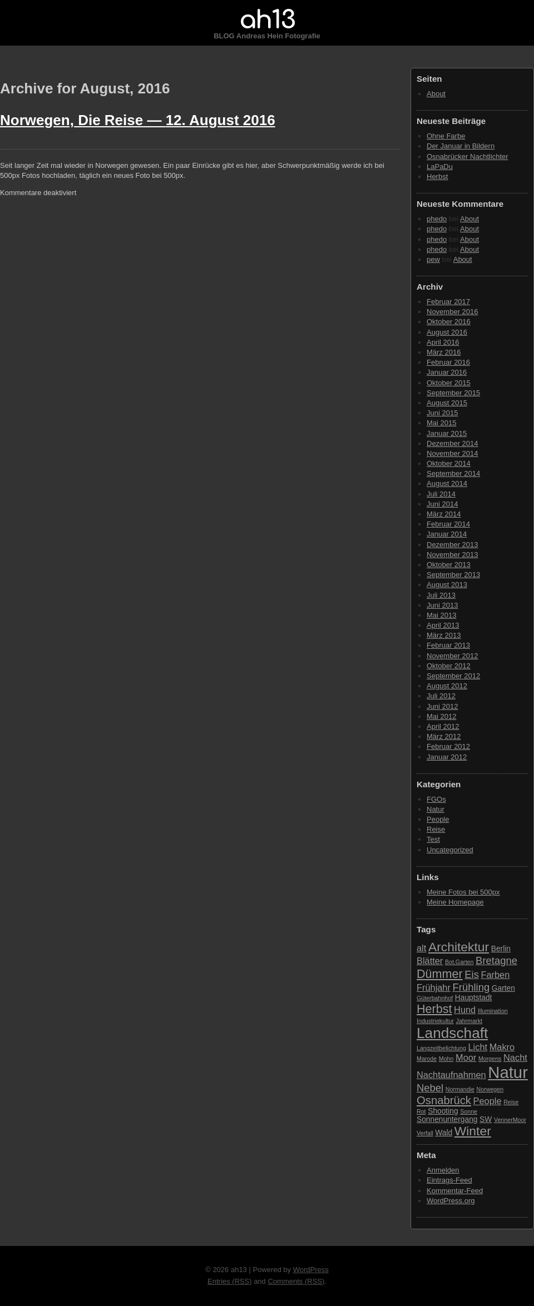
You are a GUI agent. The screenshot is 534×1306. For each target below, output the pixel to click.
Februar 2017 (448, 301)
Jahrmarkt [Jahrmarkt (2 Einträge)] (469, 1020)
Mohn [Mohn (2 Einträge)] (446, 1058)
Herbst (437, 176)
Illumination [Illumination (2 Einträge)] (493, 1010)
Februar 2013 (448, 645)
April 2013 (443, 625)
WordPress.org (450, 1200)
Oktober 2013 (449, 564)
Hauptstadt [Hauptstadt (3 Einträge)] (473, 998)
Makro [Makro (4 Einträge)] (502, 1047)
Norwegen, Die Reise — (137, 120)
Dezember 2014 (452, 443)
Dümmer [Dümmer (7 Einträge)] (440, 974)
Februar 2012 (448, 746)
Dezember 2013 (452, 544)
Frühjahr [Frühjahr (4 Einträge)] (434, 987)
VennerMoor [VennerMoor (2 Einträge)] (510, 1119)
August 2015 (447, 403)
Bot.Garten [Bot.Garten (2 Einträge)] (459, 962)
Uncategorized (450, 850)
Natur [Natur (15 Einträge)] (508, 1072)
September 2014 (453, 473)
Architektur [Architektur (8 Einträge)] (458, 947)
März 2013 (444, 635)
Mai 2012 (441, 716)
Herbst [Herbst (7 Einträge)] (434, 1009)
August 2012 (447, 686)
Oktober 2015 (449, 383)
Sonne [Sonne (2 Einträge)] (468, 1111)
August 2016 (447, 332)
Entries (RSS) (229, 1281)
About (436, 94)
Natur (435, 809)
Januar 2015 (447, 433)
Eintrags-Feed (449, 1180)
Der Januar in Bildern (461, 146)
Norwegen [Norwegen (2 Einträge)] (490, 1089)
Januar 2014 (447, 534)
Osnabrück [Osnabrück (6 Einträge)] (444, 1100)
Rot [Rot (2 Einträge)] (421, 1111)
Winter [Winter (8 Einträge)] (472, 1131)
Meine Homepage (455, 902)
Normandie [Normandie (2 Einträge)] (460, 1089)
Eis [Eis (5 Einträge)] (471, 974)
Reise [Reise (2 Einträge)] (510, 1102)
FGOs (436, 799)
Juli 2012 (441, 696)
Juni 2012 (442, 706)
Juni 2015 (442, 413)
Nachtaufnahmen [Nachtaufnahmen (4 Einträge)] (451, 1075)
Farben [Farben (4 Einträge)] (495, 975)
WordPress (311, 1269)
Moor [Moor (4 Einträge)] (466, 1057)
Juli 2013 (441, 595)
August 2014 (447, 483)
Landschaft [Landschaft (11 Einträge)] (452, 1033)
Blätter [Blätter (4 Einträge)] (430, 961)
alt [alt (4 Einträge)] (421, 948)
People (438, 819)
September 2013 (453, 574)
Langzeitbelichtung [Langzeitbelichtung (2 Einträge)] (441, 1048)
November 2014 (452, 453)
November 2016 (452, 311)
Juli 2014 (441, 494)
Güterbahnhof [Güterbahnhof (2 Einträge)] (435, 998)
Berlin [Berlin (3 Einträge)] (501, 949)
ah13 (267, 20)
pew (433, 259)
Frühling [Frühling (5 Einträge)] (471, 987)
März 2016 (444, 352)
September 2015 (453, 393)
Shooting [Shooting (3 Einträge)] (443, 1111)
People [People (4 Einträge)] (487, 1101)
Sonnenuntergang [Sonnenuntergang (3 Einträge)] (447, 1119)
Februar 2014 (448, 524)
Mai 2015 (441, 423)
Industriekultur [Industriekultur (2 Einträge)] (435, 1020)
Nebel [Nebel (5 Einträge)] (430, 1088)
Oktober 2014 (449, 463)
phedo (437, 219)
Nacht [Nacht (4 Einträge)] (515, 1057)
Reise (436, 829)
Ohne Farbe (446, 136)
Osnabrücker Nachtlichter (467, 156)
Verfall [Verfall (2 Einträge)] (425, 1133)
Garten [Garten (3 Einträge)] (503, 988)
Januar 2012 (447, 757)
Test (433, 839)
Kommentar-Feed (455, 1190)
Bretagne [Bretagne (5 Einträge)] (496, 960)
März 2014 (444, 514)
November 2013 (452, 554)
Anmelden (443, 1170)
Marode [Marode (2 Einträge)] (427, 1058)
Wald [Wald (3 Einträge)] (443, 1133)
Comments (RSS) (296, 1281)
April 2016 (443, 342)
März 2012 (444, 736)
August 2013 (447, 584)
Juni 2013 (442, 605)
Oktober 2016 (449, 321)
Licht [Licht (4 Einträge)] (478, 1047)
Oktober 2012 (449, 666)
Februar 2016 (448, 362)
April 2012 (443, 726)
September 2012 (453, 676)
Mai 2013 (441, 615)
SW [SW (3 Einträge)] (485, 1119)
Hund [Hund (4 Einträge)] (465, 1010)
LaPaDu (440, 166)
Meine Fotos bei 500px (463, 892)
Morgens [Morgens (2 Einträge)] (489, 1058)
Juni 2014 (442, 504)
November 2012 (452, 656)
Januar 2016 (447, 372)
